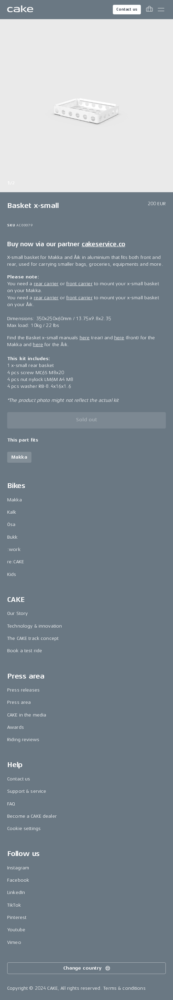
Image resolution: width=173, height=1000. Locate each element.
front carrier (79, 283)
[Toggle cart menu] (149, 9)
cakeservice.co (103, 244)
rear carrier (46, 283)
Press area (19, 702)
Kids (11, 574)
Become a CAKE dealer (32, 816)
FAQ (11, 803)
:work (14, 549)
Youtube (16, 929)
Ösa (11, 524)
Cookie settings (24, 828)
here (85, 337)
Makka (14, 499)
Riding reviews (23, 739)
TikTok (14, 905)
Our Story (17, 613)
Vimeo (14, 942)
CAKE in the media (26, 715)
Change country (87, 968)
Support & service (26, 791)
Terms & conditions (124, 988)
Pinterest (16, 917)
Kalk (11, 512)
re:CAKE (15, 561)
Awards (15, 727)
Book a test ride (24, 650)
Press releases (23, 690)
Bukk (12, 537)
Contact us (126, 9)
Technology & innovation (34, 626)
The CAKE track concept (32, 638)
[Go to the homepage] (20, 9)
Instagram (18, 867)
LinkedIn (16, 892)
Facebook (18, 880)
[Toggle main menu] (161, 9)
